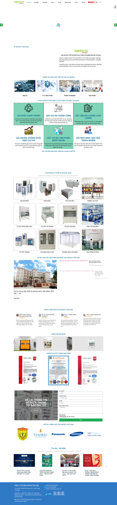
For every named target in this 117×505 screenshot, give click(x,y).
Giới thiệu (36, 2)
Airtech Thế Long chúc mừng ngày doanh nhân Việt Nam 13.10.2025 (24, 472)
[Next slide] (32, 85)
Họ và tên (61, 391)
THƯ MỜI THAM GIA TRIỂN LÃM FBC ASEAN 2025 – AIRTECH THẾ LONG (46, 473)
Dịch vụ (53, 2)
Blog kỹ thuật (68, 2)
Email (60, 400)
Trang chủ (28, 2)
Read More (17, 298)
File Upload (62, 415)
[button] (100, 2)
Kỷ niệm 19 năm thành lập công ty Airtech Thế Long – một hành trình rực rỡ (69, 473)
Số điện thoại (62, 396)
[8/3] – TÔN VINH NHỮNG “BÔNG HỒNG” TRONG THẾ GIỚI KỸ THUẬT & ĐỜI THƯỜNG (92, 473)
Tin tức (77, 2)
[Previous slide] (18, 85)
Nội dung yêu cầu (63, 405)
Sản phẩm (45, 2)
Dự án (60, 2)
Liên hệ (83, 2)
